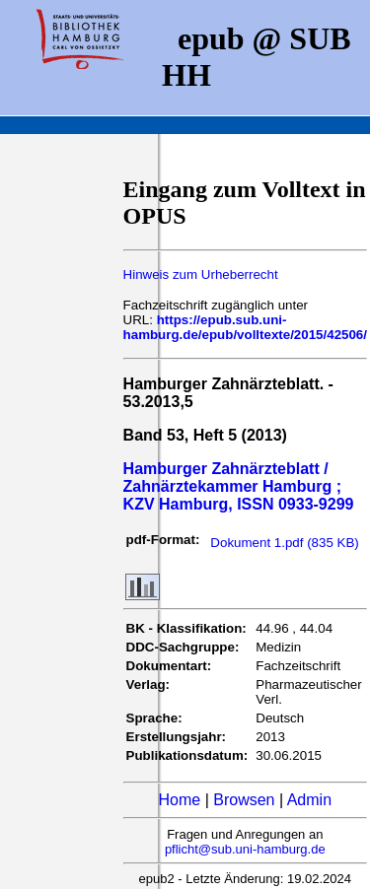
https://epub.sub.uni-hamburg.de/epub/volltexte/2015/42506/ (245, 327)
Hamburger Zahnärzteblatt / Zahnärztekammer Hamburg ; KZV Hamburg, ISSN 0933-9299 (238, 486)
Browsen (243, 799)
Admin (309, 799)
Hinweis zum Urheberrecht (200, 274)
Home (180, 799)
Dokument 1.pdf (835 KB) (284, 542)
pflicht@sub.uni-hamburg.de (245, 849)
